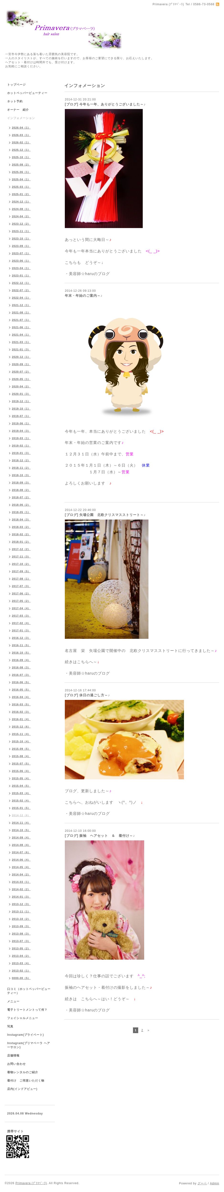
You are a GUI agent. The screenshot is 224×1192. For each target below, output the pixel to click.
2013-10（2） (21, 918)
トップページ (16, 84)
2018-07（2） (21, 497)
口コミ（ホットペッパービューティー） (29, 991)
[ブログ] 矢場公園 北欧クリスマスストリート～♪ (105, 515)
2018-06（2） (21, 504)
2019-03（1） (21, 438)
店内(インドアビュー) (22, 1089)
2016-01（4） (21, 719)
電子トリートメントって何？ (27, 1009)
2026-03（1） (21, 135)
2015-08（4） (21, 756)
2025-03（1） (21, 186)
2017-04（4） (21, 608)
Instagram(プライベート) (25, 1034)
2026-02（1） (21, 142)
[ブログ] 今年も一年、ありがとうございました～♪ (105, 104)
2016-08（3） (21, 667)
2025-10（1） (21, 157)
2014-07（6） (21, 852)
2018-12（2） (21, 460)
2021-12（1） (21, 305)
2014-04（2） (21, 874)
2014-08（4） (21, 844)
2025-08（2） (21, 164)
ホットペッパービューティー (27, 93)
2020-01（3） (21, 393)
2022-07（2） (21, 290)
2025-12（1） (21, 149)
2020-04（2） (21, 386)
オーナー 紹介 (18, 109)
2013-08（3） (21, 933)
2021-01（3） (21, 349)
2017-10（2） (21, 563)
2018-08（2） (21, 490)
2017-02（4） (21, 623)
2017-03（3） (21, 615)
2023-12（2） (21, 223)
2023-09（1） (21, 246)
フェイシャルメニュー (22, 1018)
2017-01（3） (21, 630)
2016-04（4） (21, 697)
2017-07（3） (21, 586)
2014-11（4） (21, 822)
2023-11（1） (21, 231)
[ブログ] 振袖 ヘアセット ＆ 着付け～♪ (100, 836)
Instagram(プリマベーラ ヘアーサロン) (28, 1045)
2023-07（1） (21, 253)
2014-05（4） (21, 867)
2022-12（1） (21, 282)
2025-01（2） (21, 194)
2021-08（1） (21, 312)
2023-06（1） (21, 260)
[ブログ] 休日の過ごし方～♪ (87, 695)
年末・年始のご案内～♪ (83, 295)
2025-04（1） (21, 179)
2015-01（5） (21, 808)
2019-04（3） (21, 430)
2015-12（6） (21, 726)
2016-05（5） (21, 689)
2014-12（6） (21, 815)
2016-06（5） (21, 682)
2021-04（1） (21, 334)
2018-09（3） (21, 482)
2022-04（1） (21, 297)
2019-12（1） (21, 401)
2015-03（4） (21, 793)
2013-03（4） (21, 963)
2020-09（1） (21, 364)
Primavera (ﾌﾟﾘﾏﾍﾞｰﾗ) (31, 1183)
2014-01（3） (21, 896)
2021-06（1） (21, 327)
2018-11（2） (21, 467)
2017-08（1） (21, 578)
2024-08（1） (21, 209)
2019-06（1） (21, 423)
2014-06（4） (21, 859)
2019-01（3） (21, 453)
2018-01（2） (21, 541)
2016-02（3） (21, 711)
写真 (10, 1026)
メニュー (13, 1001)
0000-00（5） (21, 978)
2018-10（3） (21, 475)
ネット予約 (15, 101)
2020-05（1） (21, 379)
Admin (214, 1183)
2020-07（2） (21, 371)
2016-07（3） (21, 674)
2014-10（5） (21, 830)
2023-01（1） (21, 275)
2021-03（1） (21, 342)
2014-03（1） (21, 881)
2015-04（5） (21, 785)
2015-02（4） (21, 800)
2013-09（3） (21, 926)
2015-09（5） (21, 748)
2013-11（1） (21, 911)
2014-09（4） (21, 837)
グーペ (202, 1183)
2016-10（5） (21, 652)
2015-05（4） (21, 778)
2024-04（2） (21, 216)
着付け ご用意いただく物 (25, 1080)
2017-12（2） (21, 549)
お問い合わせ (16, 1064)
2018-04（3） (21, 519)
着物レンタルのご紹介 (22, 1072)
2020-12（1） (21, 356)
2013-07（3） (21, 941)
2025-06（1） (21, 172)
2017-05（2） (21, 600)
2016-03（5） (21, 704)
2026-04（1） (21, 127)
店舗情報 (13, 1055)
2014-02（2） (21, 889)
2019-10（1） (21, 408)
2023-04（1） (21, 268)
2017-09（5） (21, 571)
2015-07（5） (21, 763)
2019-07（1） (21, 416)
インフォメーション (21, 118)
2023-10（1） (21, 238)
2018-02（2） (21, 534)
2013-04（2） (21, 955)
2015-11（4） (21, 734)
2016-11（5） (21, 645)
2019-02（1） (21, 445)
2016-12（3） (21, 637)
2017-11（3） (21, 556)
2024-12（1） (21, 201)
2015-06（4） (21, 771)
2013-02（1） (21, 970)
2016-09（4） (21, 660)
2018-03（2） (21, 527)
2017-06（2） (21, 593)
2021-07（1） (21, 319)
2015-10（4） (21, 741)
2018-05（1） (21, 512)
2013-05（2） (21, 948)
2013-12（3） (21, 904)
